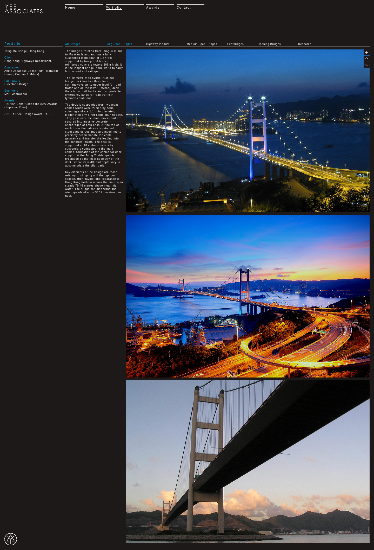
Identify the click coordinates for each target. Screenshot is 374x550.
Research (304, 44)
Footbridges (235, 44)
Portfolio (114, 7)
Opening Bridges (269, 44)
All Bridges (73, 44)
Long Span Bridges (119, 44)
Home (70, 7)
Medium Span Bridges (202, 44)
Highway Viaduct (157, 44)
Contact (184, 7)
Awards (153, 7)
